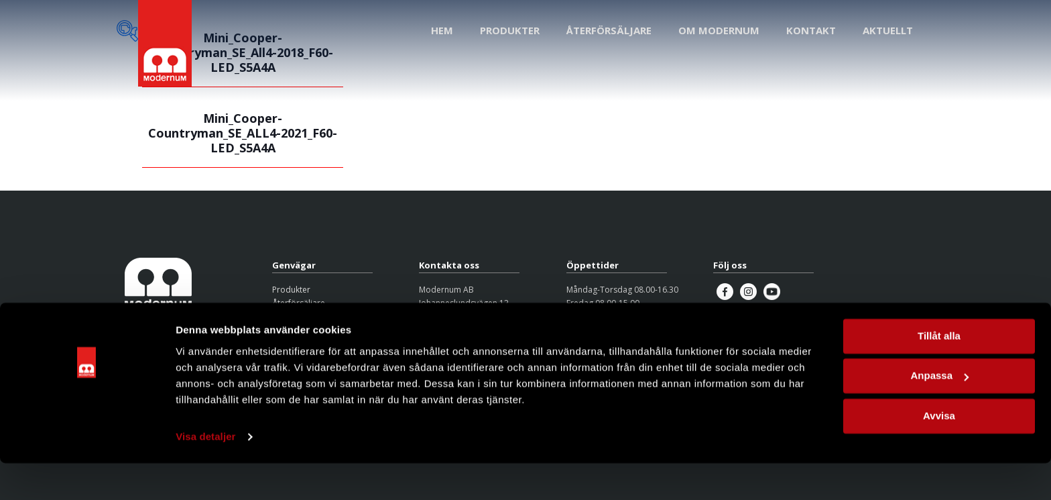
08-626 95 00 (443, 330)
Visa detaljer (205, 473)
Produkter (291, 289)
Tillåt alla (939, 373)
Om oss (287, 317)
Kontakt (286, 330)
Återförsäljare (298, 303)
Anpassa (939, 412)
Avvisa (939, 452)
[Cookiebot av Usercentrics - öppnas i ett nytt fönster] (86, 474)
